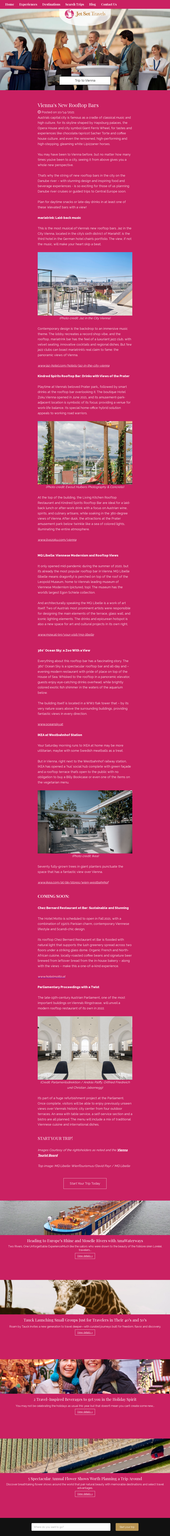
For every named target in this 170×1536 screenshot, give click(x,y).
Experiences (28, 4)
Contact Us (109, 4)
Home (9, 4)
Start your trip (127, 1527)
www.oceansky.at (50, 724)
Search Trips (74, 4)
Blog (92, 4)
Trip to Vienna (85, 80)
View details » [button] (85, 1256)
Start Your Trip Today (85, 1183)
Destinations (51, 4)
